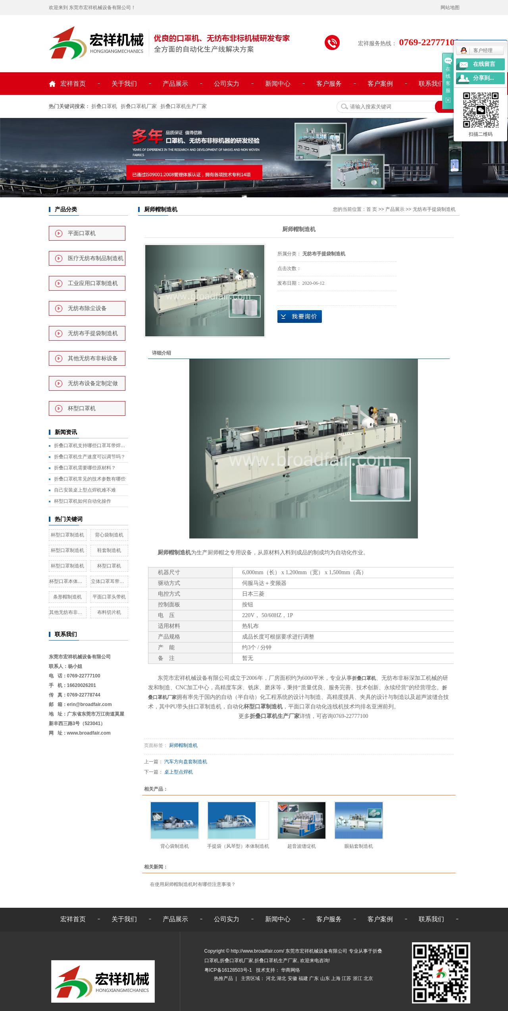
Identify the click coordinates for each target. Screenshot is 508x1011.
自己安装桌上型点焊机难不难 (85, 490)
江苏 (347, 978)
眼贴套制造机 (358, 846)
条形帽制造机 (67, 597)
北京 (368, 978)
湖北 (282, 978)
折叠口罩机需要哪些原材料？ (85, 468)
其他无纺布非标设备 (93, 358)
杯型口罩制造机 (67, 535)
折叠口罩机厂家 (139, 106)
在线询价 (299, 316)
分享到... (483, 78)
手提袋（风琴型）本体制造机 (238, 846)
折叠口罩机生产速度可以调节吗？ (89, 456)
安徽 (293, 978)
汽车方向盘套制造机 (185, 761)
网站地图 (450, 7)
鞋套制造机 (109, 550)
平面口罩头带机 (109, 597)
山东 (325, 978)
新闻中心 (278, 83)
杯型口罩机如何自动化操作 (82, 501)
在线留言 (484, 64)
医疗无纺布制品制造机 (95, 258)
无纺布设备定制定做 (93, 383)
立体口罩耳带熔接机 (109, 581)
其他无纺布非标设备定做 (67, 612)
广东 (314, 978)
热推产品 (223, 978)
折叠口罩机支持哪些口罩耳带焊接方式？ (91, 445)
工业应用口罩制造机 (93, 283)
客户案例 (380, 83)
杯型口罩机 (82, 408)
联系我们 (431, 83)
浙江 (358, 978)
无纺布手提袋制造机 (93, 333)
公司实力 (226, 83)
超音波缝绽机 (301, 846)
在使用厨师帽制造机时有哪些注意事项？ (193, 884)
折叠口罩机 (104, 106)
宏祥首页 (73, 83)
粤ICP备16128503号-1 (228, 970)
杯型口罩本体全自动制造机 (67, 581)
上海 (336, 978)
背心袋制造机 (109, 535)
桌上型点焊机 (178, 772)
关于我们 (124, 83)
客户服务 (329, 83)
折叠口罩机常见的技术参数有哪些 (89, 479)
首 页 (371, 209)
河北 (271, 978)
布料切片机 (109, 612)
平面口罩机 (82, 233)
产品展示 (175, 83)
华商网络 (290, 970)
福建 (303, 978)
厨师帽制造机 (174, 553)
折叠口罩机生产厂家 (183, 106)
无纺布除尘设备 (87, 308)
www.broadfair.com (89, 733)
